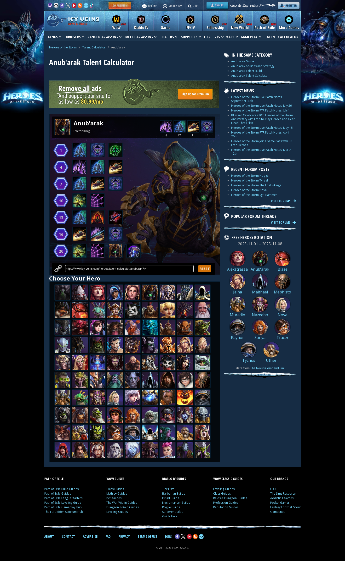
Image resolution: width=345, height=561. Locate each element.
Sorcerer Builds (172, 512)
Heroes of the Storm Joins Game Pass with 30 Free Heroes (261, 143)
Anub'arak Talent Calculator (250, 76)
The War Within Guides (121, 503)
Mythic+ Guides (116, 493)
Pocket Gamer (279, 503)
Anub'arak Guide (242, 61)
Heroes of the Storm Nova (249, 190)
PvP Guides (113, 498)
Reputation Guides (225, 507)
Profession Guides (225, 503)
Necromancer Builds (176, 503)
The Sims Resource (283, 493)
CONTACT (68, 536)
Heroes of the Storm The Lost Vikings (256, 185)
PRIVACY (124, 536)
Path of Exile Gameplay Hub (63, 507)
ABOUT (49, 536)
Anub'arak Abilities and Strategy (252, 66)
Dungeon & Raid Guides (122, 507)
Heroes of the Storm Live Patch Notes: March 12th (261, 152)
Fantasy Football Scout (285, 507)
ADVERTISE (90, 536)
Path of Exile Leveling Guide (62, 503)
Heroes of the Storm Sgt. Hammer (254, 195)
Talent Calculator (93, 47)
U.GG (273, 489)
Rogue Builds (171, 507)
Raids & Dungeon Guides (230, 498)
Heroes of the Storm (63, 47)
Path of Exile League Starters (63, 498)
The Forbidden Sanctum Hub (63, 512)
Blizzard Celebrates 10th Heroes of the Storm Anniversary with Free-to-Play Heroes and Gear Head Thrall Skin (263, 119)
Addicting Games (281, 498)
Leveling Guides (117, 512)
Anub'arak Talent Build (246, 71)
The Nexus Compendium (267, 368)
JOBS (168, 536)
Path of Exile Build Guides (61, 489)
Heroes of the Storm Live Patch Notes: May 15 (262, 128)
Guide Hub (169, 516)
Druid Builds (170, 498)
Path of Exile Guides (57, 493)
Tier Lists (168, 489)
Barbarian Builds (173, 493)
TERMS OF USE (147, 536)
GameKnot (277, 512)
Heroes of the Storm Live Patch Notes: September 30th (256, 99)
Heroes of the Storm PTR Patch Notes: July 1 (260, 110)
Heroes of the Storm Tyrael (249, 180)
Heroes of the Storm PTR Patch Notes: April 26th (260, 134)
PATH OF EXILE (53, 478)
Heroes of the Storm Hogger (250, 176)
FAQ (108, 536)
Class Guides (115, 489)
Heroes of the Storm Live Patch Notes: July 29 (261, 106)
